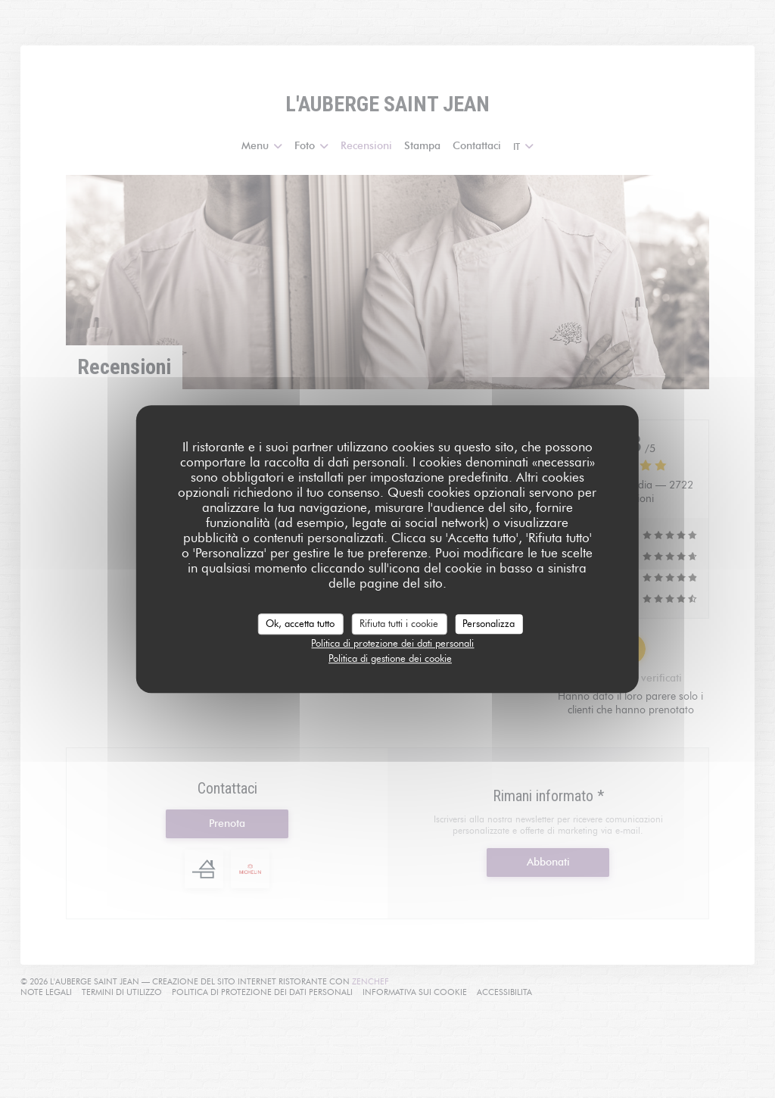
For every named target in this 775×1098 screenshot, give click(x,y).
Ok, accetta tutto (300, 623)
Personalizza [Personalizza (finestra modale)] (488, 623)
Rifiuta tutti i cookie (398, 623)
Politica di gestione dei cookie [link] (390, 658)
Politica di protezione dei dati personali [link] (392, 643)
